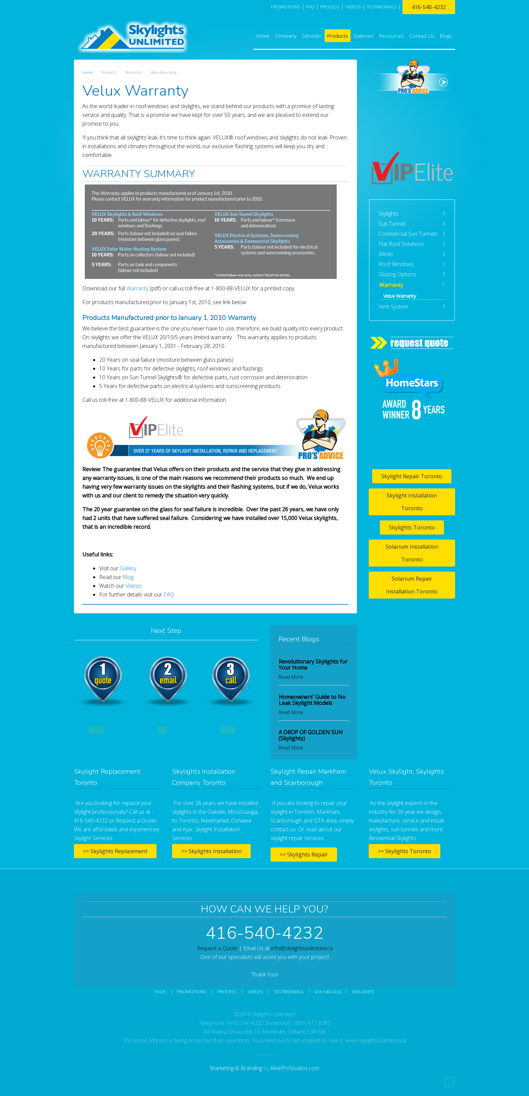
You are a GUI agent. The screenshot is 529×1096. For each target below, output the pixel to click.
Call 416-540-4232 (227, 730)
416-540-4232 (429, 7)
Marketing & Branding (236, 1068)
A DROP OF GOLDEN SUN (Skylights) (311, 735)
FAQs (160, 992)
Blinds (386, 254)
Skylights (388, 213)
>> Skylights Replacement (115, 851)
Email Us (162, 730)
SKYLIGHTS (363, 992)
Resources (391, 35)
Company (286, 35)
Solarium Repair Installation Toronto (412, 585)
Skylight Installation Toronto (412, 502)
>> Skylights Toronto (404, 851)
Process (227, 992)
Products (337, 35)
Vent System (393, 306)
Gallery (128, 568)
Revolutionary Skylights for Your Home (313, 664)
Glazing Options (397, 274)
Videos (134, 585)
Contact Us (422, 35)
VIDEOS (353, 7)
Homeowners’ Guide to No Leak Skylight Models (312, 700)
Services (312, 35)
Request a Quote (217, 948)
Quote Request (96, 730)
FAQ (310, 7)
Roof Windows (396, 264)
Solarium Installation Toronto (412, 553)
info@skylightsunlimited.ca (302, 948)
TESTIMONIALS (382, 7)
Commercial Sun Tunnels (408, 233)
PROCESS (330, 7)
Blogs (446, 35)
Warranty (137, 288)
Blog (128, 577)
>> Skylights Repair (304, 854)
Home (263, 35)
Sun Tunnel (392, 223)
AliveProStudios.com (294, 1068)
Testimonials (289, 992)
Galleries (364, 35)
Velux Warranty (399, 296)
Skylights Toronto (412, 527)
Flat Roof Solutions (401, 244)
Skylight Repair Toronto (411, 476)
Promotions (285, 7)
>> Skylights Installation (211, 851)
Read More (291, 677)
